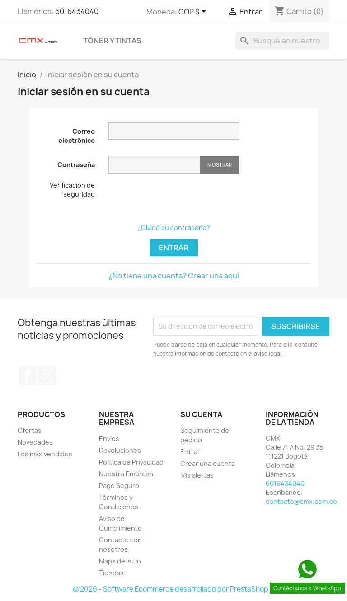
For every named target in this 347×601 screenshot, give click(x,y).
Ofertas (30, 430)
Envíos (109, 438)
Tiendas (111, 572)
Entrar (173, 248)
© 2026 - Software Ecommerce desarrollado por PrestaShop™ (174, 589)
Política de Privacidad (131, 462)
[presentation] (177, 198)
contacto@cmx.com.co (301, 501)
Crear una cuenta (207, 463)
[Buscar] (282, 41)
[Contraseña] (154, 165)
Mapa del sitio (120, 561)
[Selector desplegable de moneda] (193, 12)
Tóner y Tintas (112, 41)
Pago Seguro (119, 485)
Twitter (47, 375)
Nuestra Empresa (126, 474)
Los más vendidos (45, 454)
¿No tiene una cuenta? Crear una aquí (173, 276)
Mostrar (219, 164)
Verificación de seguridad (72, 189)
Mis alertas (197, 475)
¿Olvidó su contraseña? (173, 227)
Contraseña (76, 164)
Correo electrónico (76, 136)
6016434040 (76, 11)
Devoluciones (120, 450)
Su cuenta (201, 414)
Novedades (35, 442)
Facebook (28, 375)
